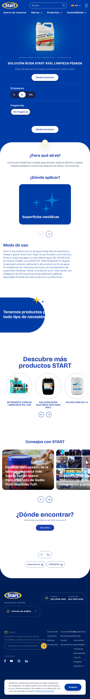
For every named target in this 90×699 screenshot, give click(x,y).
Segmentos (80, 631)
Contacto (78, 648)
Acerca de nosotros (14, 12)
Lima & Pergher (80, 659)
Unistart (79, 665)
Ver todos (45, 527)
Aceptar (73, 687)
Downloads (79, 652)
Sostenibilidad (66, 631)
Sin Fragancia (20, 111)
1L (14, 94)
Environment (66, 635)
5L (22, 94)
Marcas (51, 639)
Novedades (79, 644)
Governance (66, 644)
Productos (52, 644)
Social (63, 639)
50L (31, 94)
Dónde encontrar (45, 77)
